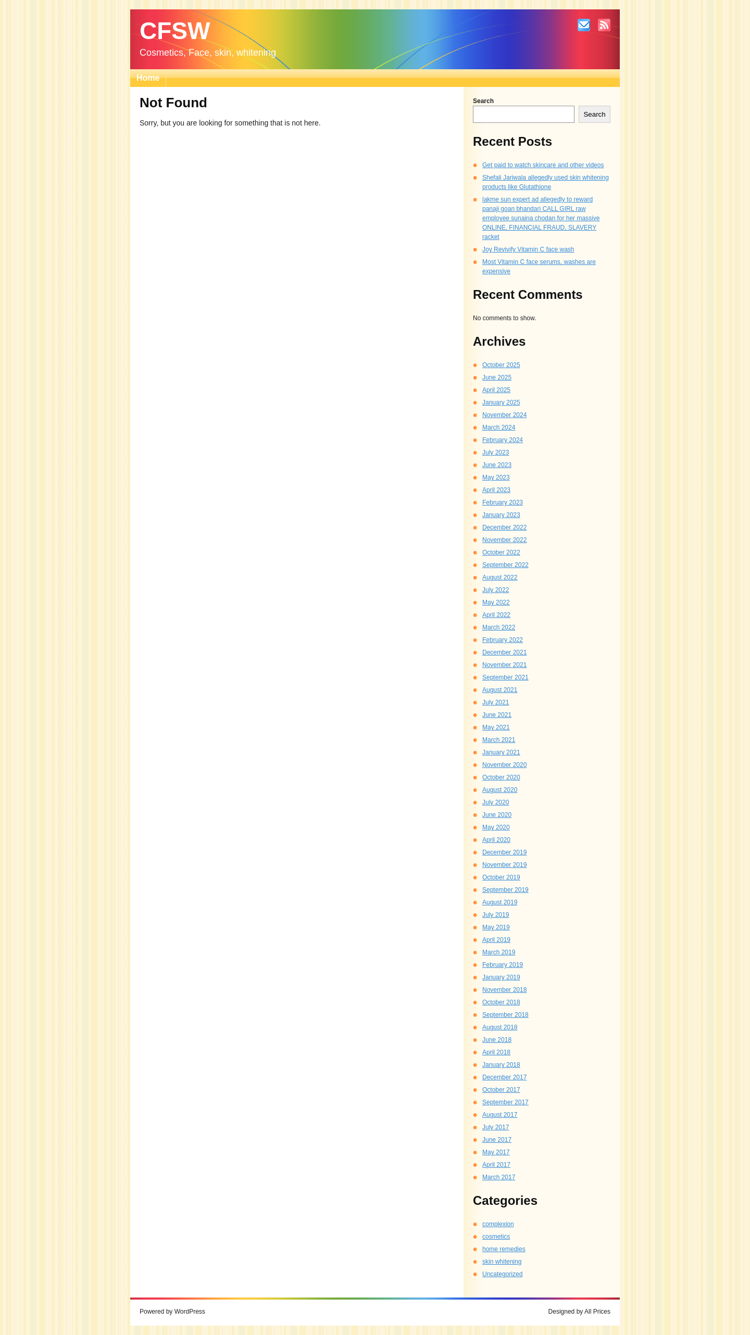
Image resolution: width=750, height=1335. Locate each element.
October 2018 (501, 1002)
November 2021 (504, 665)
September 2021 (505, 677)
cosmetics (496, 1236)
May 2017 (496, 1152)
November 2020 (504, 765)
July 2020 (495, 802)
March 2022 (498, 627)
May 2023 (496, 477)
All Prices (597, 1311)
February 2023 (502, 502)
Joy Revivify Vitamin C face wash (528, 249)
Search (483, 101)
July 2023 (495, 452)
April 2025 (496, 390)
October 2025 (501, 365)
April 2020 (496, 839)
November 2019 (504, 864)
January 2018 (501, 1064)
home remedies (504, 1249)
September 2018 (505, 1014)
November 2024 (504, 415)
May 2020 (496, 827)
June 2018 (496, 1039)
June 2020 (496, 814)
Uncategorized (502, 1274)
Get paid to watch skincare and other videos (543, 165)
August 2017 (499, 1114)
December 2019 (504, 852)
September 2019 (505, 889)
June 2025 (496, 377)
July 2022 (495, 590)
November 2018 (504, 989)
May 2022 (496, 602)
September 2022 (505, 565)
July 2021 (495, 702)
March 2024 (498, 427)
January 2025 (501, 402)
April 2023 (496, 490)
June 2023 (496, 465)
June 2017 (496, 1139)
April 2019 (496, 939)
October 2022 (501, 552)
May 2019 (496, 927)
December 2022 (504, 527)
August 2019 (499, 902)
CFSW (175, 30)
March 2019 (498, 952)
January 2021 (501, 752)
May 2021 (496, 727)
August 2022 (499, 577)
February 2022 (502, 640)
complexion (498, 1224)
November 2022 (504, 540)
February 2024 (502, 440)
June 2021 (496, 715)
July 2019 (495, 914)
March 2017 (498, 1177)
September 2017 (505, 1102)
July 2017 (495, 1127)
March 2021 (498, 740)
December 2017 (504, 1077)
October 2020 (501, 777)
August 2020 (499, 790)
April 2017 (496, 1164)
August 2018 (499, 1027)
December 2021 (504, 652)
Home (147, 77)
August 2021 (499, 690)
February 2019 (502, 964)
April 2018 (496, 1052)
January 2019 (501, 977)
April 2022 (496, 615)
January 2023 (501, 515)
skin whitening (501, 1261)
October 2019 (501, 877)
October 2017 (501, 1089)
